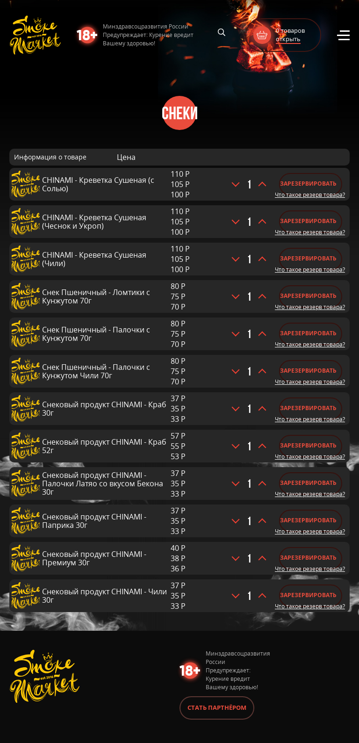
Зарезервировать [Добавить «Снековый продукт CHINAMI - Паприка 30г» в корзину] (308, 520)
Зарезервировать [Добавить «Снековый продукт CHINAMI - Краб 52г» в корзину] (308, 445)
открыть (288, 39)
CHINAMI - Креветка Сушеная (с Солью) (98, 184)
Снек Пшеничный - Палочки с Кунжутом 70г (96, 333)
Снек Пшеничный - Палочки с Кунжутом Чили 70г (96, 371)
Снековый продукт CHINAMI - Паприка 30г (94, 520)
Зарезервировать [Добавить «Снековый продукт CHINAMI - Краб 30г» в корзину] (308, 408)
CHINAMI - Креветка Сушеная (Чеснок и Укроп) (94, 221)
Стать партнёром (216, 707)
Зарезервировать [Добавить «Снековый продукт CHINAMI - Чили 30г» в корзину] (308, 595)
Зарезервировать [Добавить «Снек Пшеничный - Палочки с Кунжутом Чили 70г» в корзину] (308, 371)
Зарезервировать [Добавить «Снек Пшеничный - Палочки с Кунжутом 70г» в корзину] (308, 333)
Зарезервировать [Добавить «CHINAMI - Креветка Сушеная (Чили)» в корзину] (308, 258)
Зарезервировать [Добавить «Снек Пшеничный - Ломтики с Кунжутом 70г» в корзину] (308, 296)
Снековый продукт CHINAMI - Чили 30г (104, 595)
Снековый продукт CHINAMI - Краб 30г (104, 408)
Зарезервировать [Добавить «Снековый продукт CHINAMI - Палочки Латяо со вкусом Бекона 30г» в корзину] (308, 483)
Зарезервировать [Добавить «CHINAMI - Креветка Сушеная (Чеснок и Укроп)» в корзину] (308, 221)
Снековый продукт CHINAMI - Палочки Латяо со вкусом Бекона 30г (102, 483)
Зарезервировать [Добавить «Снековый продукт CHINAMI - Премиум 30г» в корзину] (308, 558)
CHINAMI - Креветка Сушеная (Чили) (94, 259)
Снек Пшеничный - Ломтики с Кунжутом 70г (96, 296)
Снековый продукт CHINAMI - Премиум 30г (94, 558)
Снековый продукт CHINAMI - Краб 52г (104, 446)
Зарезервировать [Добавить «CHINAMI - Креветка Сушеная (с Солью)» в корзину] (308, 184)
